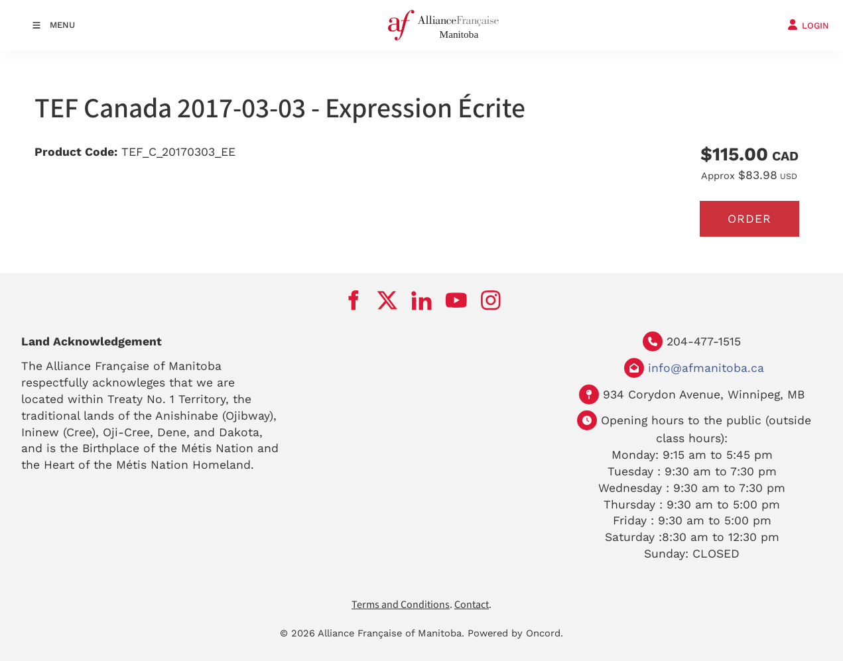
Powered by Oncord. (515, 634)
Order (749, 218)
